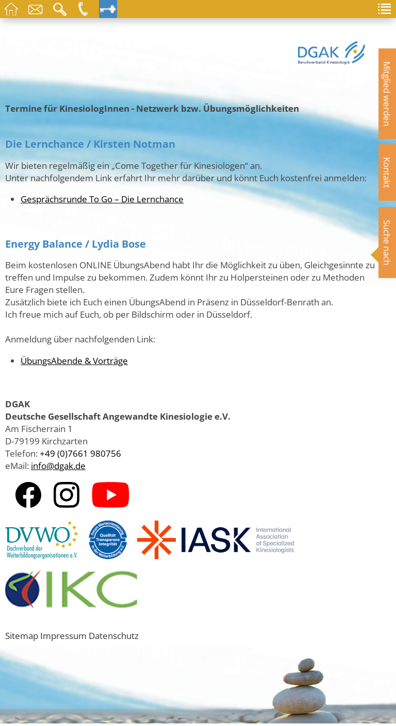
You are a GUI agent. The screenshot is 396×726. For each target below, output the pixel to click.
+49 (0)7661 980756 (80, 453)
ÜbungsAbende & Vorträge (74, 360)
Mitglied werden (387, 93)
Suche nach (387, 242)
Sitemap (21, 635)
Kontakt (387, 172)
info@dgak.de (58, 465)
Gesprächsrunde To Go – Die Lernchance (102, 199)
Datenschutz (114, 635)
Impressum (63, 635)
